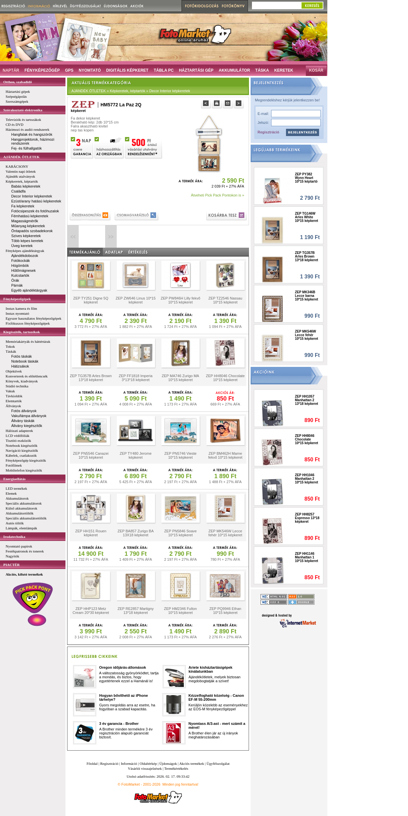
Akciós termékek (191, 763)
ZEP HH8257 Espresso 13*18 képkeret (307, 518)
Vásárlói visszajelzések (145, 768)
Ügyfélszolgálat (218, 763)
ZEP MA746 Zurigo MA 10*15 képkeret (180, 378)
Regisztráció (268, 132)
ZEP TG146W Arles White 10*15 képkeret (306, 217)
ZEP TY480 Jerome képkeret (135, 455)
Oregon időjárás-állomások (122, 667)
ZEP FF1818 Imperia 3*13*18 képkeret (135, 378)
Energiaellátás (14, 479)
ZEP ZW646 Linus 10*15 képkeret (136, 300)
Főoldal (92, 763)
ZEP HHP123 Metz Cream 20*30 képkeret (91, 611)
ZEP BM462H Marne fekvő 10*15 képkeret (225, 455)
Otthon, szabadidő (17, 82)
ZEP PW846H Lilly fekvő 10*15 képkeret (180, 300)
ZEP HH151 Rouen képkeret (90, 533)
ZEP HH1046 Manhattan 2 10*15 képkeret (306, 478)
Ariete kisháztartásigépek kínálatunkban (210, 669)
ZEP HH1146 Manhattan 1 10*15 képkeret (306, 557)
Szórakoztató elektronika (22, 110)
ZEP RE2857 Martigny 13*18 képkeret (136, 611)
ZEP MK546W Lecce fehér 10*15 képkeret (225, 533)
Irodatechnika (14, 537)
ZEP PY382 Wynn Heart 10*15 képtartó (306, 177)
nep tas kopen (82, 130)
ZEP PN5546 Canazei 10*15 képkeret (90, 455)
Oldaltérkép (148, 763)
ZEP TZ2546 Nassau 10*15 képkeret (225, 300)
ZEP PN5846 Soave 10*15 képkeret (180, 533)
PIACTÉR (11, 565)
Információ (129, 763)
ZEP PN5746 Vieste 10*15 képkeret (180, 455)
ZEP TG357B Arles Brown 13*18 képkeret (91, 378)
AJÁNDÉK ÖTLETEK (21, 157)
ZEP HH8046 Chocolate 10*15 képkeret (225, 378)
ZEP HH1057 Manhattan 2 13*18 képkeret (306, 400)
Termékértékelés (176, 768)
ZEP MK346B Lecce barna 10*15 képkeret (306, 295)
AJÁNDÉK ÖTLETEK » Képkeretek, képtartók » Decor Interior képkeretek (130, 91)
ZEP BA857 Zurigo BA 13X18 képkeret (136, 533)
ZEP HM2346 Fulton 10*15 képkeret (180, 611)
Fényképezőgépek (17, 299)
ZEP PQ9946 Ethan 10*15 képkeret (225, 611)
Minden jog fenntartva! (180, 784)
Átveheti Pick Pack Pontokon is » (217, 195)
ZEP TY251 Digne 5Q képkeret (90, 300)
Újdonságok (168, 763)
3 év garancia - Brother (119, 724)
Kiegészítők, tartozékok (21, 332)
